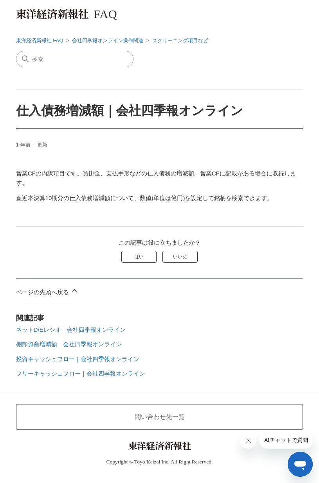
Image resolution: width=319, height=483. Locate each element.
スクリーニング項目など (180, 40)
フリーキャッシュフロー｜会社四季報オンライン (80, 373)
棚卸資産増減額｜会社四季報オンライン (69, 344)
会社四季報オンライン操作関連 (107, 40)
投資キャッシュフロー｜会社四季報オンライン (77, 359)
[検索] (74, 59)
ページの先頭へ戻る (47, 290)
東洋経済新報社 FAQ (39, 40)
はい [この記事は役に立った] (139, 256)
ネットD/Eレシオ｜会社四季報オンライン (71, 329)
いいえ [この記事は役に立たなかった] (180, 256)
